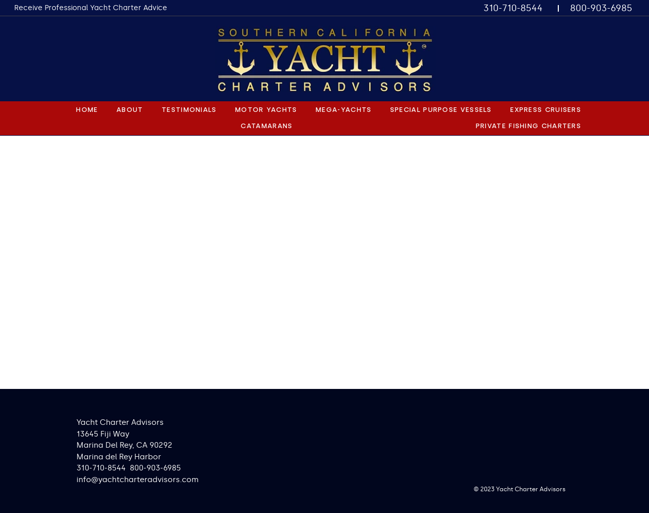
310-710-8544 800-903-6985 (129, 467)
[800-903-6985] (601, 8)
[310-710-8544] (513, 8)
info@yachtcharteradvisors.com (138, 479)
